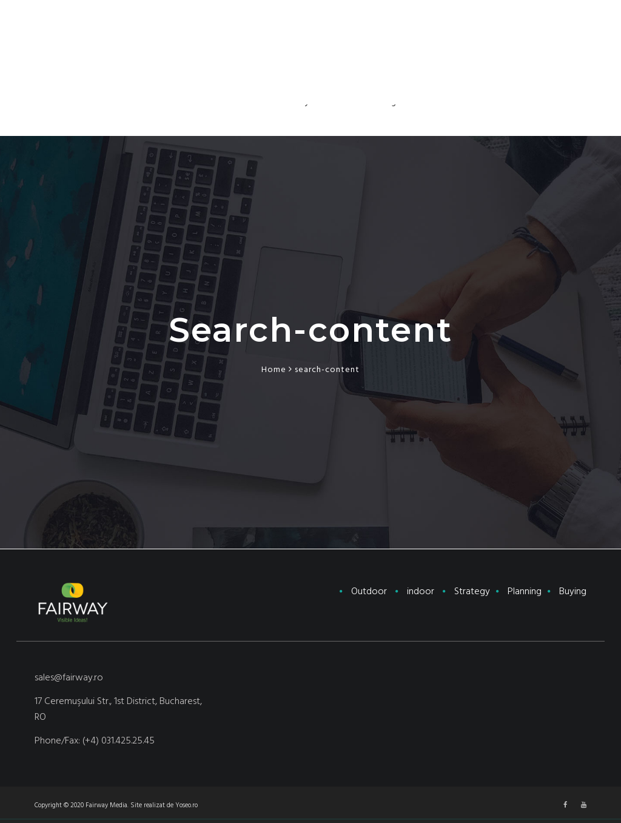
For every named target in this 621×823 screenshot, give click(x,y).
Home (273, 370)
